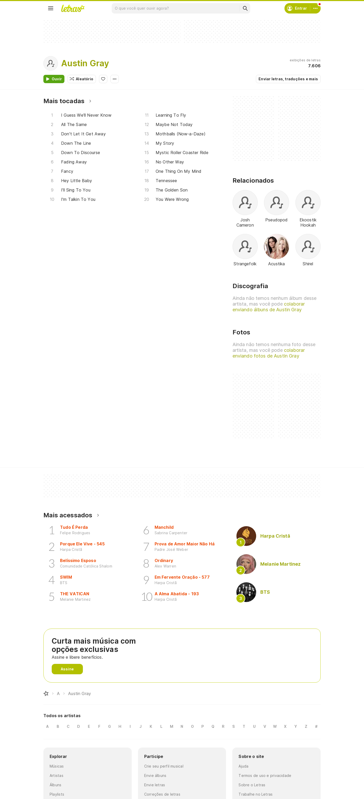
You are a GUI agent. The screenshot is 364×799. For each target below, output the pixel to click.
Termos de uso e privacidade (265, 775)
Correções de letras (162, 794)
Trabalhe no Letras (256, 794)
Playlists (57, 794)
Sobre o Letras (252, 785)
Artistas (56, 775)
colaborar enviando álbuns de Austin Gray (269, 306)
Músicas (57, 766)
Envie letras (154, 785)
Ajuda (243, 766)
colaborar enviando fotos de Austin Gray (269, 353)
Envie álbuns (155, 775)
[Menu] (50, 8)
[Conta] (315, 8)
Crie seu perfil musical (163, 766)
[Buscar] (245, 8)
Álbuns (55, 785)
